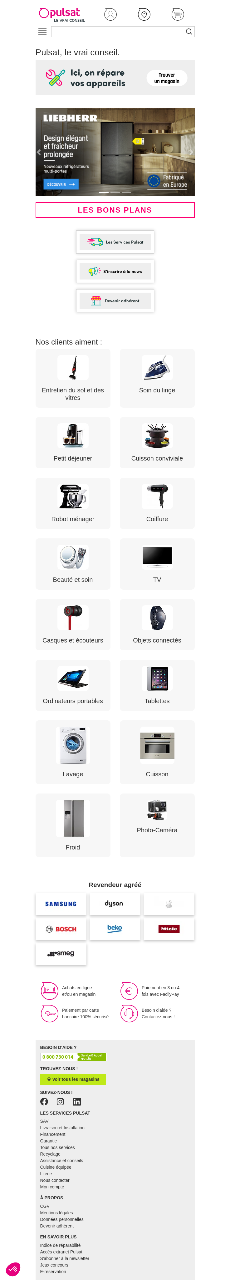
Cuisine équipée (55, 1167)
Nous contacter (55, 1180)
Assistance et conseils (61, 1160)
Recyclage (50, 1154)
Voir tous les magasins (73, 1079)
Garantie (48, 1140)
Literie (46, 1173)
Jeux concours (54, 1264)
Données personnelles (62, 1219)
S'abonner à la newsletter (65, 1258)
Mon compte (52, 1186)
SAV (44, 1121)
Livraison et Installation (62, 1127)
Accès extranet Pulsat (61, 1251)
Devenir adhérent (57, 1225)
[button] (110, 14)
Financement (53, 1134)
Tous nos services (57, 1147)
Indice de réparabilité (60, 1245)
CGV (45, 1206)
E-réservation (53, 1271)
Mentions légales (56, 1212)
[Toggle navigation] (43, 32)
